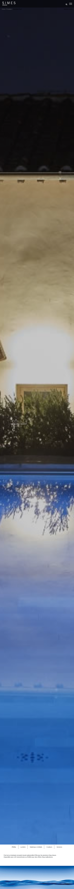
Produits (9, 9)
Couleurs (49, 847)
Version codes (68, 9)
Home (3, 9)
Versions (59, 847)
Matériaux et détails (36, 847)
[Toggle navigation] (70, 4)
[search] (66, 4)
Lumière (23, 847)
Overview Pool (17, 9)
